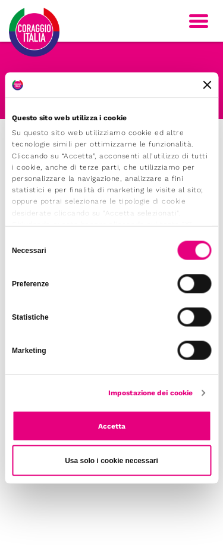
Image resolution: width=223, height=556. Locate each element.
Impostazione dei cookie (150, 393)
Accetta (111, 426)
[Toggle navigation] (198, 21)
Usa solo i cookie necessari (111, 461)
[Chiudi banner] (207, 85)
